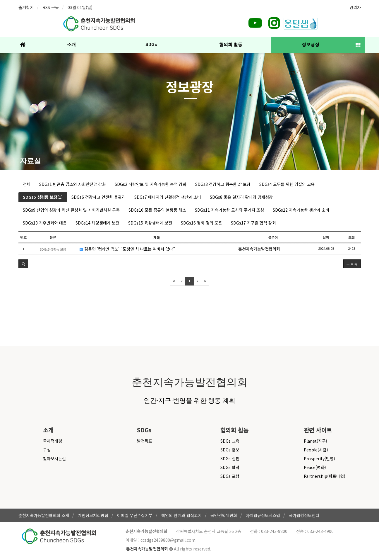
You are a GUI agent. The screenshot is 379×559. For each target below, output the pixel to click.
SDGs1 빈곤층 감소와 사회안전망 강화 (72, 184)
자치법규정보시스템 (263, 515)
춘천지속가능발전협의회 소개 (43, 515)
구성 (47, 450)
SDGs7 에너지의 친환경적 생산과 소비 (167, 197)
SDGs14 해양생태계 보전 (97, 223)
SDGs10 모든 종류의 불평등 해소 (157, 210)
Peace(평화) (315, 467)
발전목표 (144, 441)
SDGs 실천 (229, 458)
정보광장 (310, 44)
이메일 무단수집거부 (134, 515)
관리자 (355, 7)
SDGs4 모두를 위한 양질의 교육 (287, 184)
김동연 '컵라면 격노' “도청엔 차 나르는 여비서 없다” (127, 249)
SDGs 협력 (229, 467)
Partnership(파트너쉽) (324, 476)
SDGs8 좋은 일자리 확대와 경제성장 (241, 197)
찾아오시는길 (54, 458)
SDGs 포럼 (229, 476)
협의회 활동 (230, 44)
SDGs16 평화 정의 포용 (201, 223)
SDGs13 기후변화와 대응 (45, 223)
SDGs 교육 (229, 441)
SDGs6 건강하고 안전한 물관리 (98, 197)
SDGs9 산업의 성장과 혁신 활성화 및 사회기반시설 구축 (71, 210)
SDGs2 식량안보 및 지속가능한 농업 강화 (150, 184)
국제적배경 (52, 441)
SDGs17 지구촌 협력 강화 (253, 223)
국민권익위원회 (223, 515)
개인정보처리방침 (93, 515)
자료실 (30, 161)
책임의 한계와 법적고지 (181, 515)
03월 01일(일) (80, 7)
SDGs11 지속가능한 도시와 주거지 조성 (229, 210)
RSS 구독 (50, 7)
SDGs (151, 44)
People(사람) (316, 450)
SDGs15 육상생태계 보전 (150, 223)
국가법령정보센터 (304, 515)
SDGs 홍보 (229, 450)
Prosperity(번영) (319, 458)
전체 (26, 184)
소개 (71, 44)
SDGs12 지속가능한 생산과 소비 (301, 210)
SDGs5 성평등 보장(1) (43, 197)
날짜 (326, 237)
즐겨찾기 (26, 7)
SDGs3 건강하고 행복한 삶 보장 (223, 184)
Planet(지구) (315, 441)
